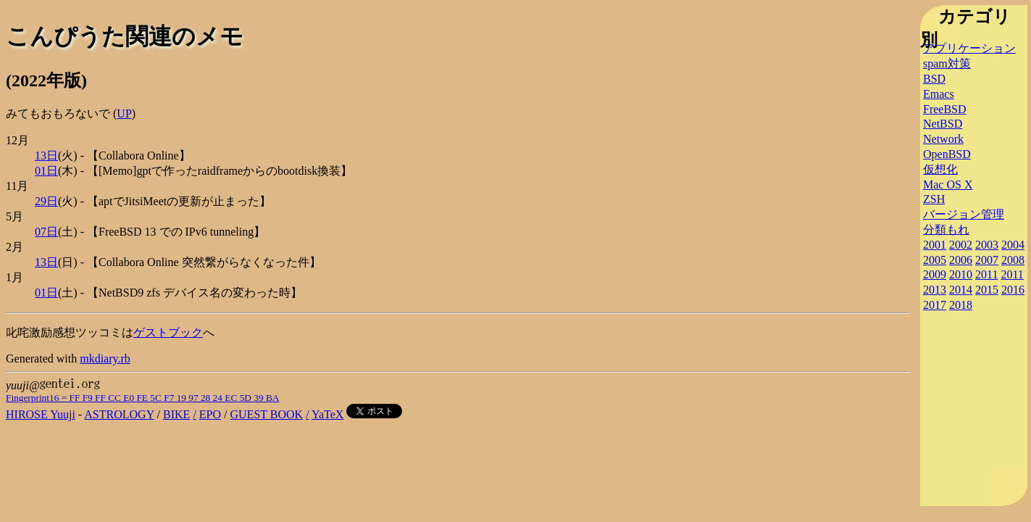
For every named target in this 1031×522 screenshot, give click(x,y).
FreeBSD (945, 109)
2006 (960, 260)
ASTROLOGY (119, 414)
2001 (934, 245)
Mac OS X (947, 184)
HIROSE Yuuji (40, 414)
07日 (46, 231)
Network (943, 139)
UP (124, 113)
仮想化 (940, 169)
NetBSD (942, 123)
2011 (986, 274)
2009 (934, 274)
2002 (960, 245)
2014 (960, 289)
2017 (934, 305)
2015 (986, 289)
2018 (960, 305)
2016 (1012, 289)
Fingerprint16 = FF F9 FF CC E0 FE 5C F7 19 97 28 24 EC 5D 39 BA (142, 397)
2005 (934, 260)
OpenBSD (947, 154)
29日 (46, 201)
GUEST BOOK (267, 414)
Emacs (938, 94)
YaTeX (327, 414)
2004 (1012, 245)
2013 (934, 289)
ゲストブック (168, 332)
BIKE (176, 414)
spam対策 (947, 63)
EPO (210, 414)
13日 (46, 155)
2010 (960, 274)
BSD (934, 78)
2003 (986, 245)
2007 (986, 260)
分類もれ (946, 229)
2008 (1012, 260)
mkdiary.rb (105, 358)
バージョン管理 (963, 214)
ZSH (934, 199)
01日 (46, 171)
